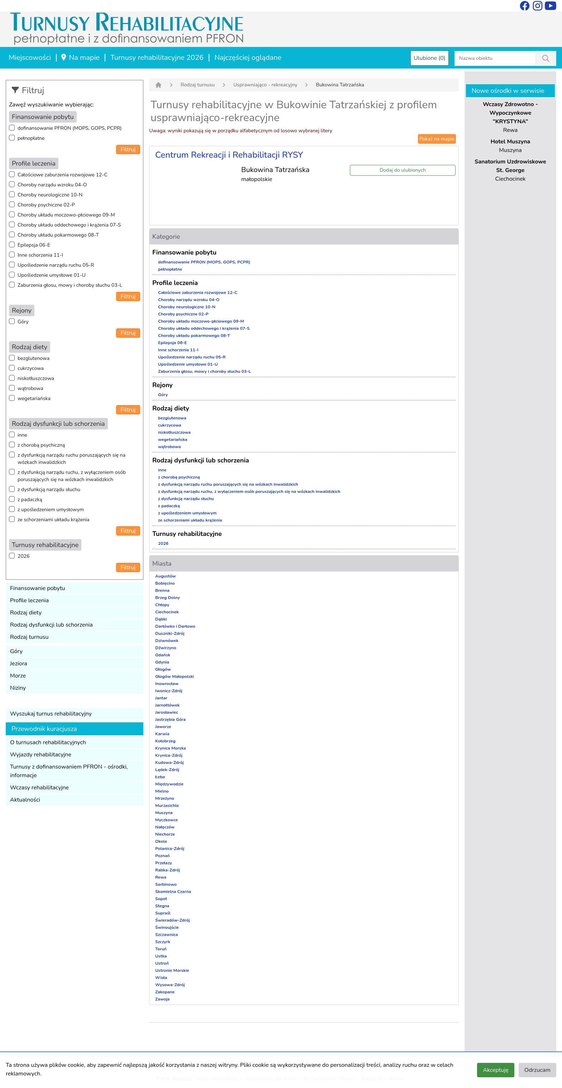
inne (22, 435)
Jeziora (18, 663)
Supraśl (163, 913)
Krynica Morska (170, 748)
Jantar (161, 698)
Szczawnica (166, 934)
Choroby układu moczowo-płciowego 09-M (66, 215)
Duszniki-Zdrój (169, 633)
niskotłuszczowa (36, 378)
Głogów (163, 669)
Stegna (162, 906)
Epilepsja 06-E (34, 245)
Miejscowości (30, 57)
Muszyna (164, 813)
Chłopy (162, 605)
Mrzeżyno (164, 798)
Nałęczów (165, 827)
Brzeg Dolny (167, 597)
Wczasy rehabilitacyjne (39, 788)
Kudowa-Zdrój (169, 762)
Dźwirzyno (165, 648)
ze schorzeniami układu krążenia (53, 519)
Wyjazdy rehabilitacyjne (40, 755)
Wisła (161, 977)
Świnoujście (167, 927)
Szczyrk (162, 942)
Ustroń (162, 963)
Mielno (162, 791)
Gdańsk (162, 655)
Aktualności (25, 800)
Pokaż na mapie (436, 139)
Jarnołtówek (167, 705)
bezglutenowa (33, 358)
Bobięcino (165, 583)
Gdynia (162, 662)
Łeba (160, 777)
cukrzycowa (31, 368)
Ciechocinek (167, 612)
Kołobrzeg (165, 741)
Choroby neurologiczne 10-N (50, 194)
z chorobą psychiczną (41, 445)
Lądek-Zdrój (167, 770)
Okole (161, 841)
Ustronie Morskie (172, 970)
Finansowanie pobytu (37, 588)
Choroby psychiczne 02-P (46, 204)
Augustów (165, 576)
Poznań (162, 856)
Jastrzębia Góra (170, 719)
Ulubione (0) (430, 58)
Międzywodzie (169, 784)
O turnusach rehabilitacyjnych (48, 742)
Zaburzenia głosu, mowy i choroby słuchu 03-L (70, 285)
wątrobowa (30, 388)
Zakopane (165, 992)
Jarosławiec (166, 712)
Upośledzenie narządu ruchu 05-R (56, 265)
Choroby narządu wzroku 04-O (52, 184)
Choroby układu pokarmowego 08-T (58, 235)
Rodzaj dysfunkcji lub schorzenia (51, 625)
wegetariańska (34, 398)
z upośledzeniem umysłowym (51, 509)
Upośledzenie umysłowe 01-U (52, 275)
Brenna (162, 590)
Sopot (161, 899)
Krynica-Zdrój (168, 755)
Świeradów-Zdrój (172, 920)
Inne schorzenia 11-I (40, 255)
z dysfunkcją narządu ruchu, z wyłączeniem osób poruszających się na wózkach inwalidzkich (72, 476)
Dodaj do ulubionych (403, 170)
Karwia (162, 734)
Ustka (161, 956)
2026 (24, 556)
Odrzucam (537, 1070)
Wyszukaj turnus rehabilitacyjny (51, 714)
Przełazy (163, 863)
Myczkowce (166, 820)
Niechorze (165, 834)
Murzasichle (167, 805)
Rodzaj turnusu (29, 637)
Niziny (18, 688)
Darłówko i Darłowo (175, 626)
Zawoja (162, 999)
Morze (18, 676)
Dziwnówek (166, 640)
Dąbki (161, 619)
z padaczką (30, 499)
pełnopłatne (31, 138)
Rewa (160, 877)
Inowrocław (166, 683)
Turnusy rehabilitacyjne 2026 (157, 57)
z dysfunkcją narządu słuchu (49, 489)
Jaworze (163, 727)
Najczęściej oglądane (247, 57)
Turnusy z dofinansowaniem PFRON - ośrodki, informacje (69, 771)
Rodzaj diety (26, 613)
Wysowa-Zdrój (170, 985)
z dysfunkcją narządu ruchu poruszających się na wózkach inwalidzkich (71, 459)
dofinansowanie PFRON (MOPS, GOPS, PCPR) (70, 128)
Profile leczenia (29, 600)
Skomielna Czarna (173, 891)
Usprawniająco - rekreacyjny (265, 84)
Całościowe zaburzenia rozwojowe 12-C (63, 174)
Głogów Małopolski (174, 676)
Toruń (161, 949)
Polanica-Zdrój (169, 848)
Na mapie (79, 57)
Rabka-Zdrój (167, 870)
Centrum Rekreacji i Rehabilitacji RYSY (229, 155)
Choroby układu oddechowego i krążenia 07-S (69, 225)
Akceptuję (495, 1070)
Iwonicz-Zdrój (168, 691)
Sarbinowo (166, 884)
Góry (23, 321)
